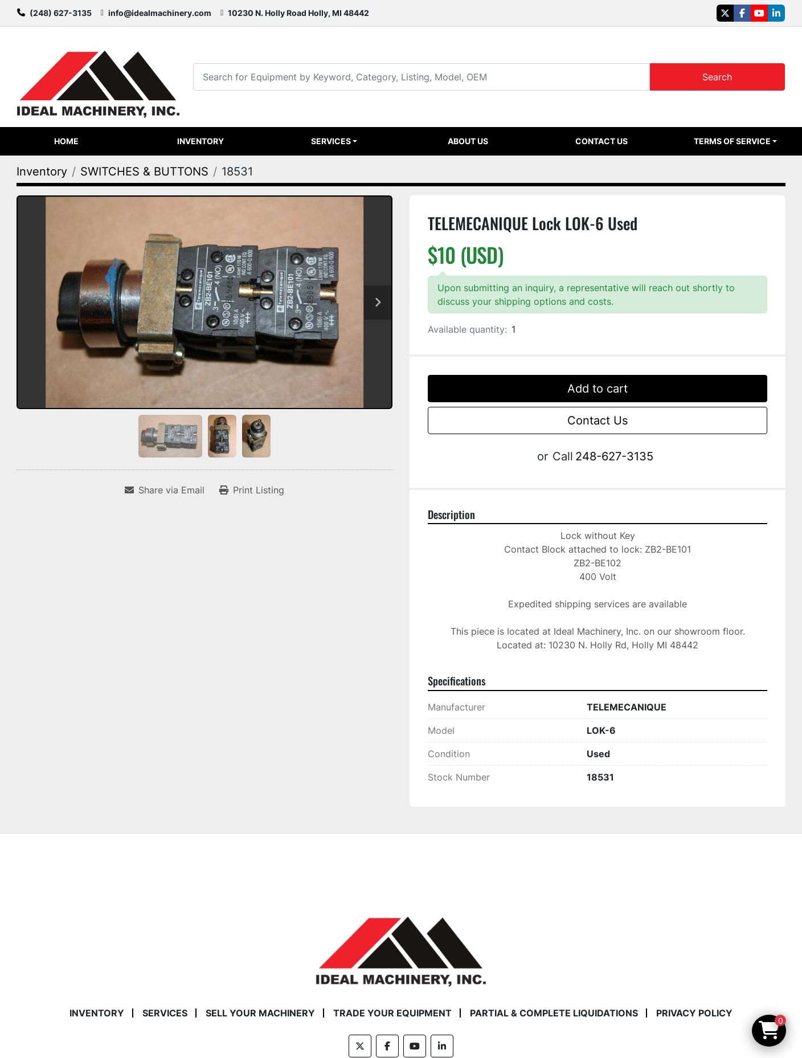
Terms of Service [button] (732, 141)
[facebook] (742, 13)
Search (717, 77)
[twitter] (725, 13)
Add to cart (597, 388)
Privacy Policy (694, 1013)
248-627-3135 (614, 456)
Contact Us (601, 141)
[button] (334, 141)
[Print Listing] (252, 490)
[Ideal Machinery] (400, 943)
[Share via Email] (164, 490)
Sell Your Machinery (260, 1013)
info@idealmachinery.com (159, 13)
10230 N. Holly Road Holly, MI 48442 (298, 13)
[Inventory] (42, 171)
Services (331, 141)
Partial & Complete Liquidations (554, 1013)
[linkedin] (776, 13)
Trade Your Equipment (392, 1013)
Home (66, 141)
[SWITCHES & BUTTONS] (144, 171)
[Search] (421, 76)
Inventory (200, 141)
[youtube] (759, 13)
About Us (468, 141)
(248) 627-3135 (61, 13)
